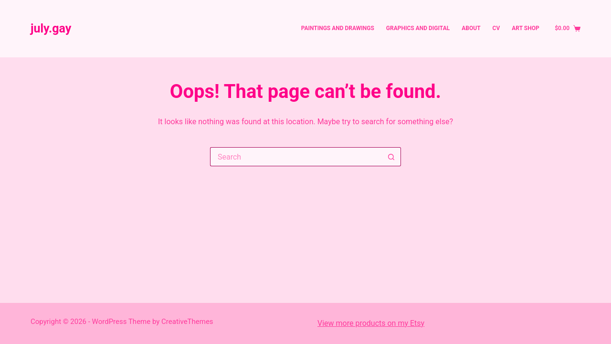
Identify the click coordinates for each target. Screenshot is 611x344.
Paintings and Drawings (337, 28)
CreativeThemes (187, 321)
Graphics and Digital (418, 28)
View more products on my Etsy (370, 323)
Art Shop (525, 28)
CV (496, 28)
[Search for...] (296, 156)
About (471, 28)
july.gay (51, 28)
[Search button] (391, 156)
